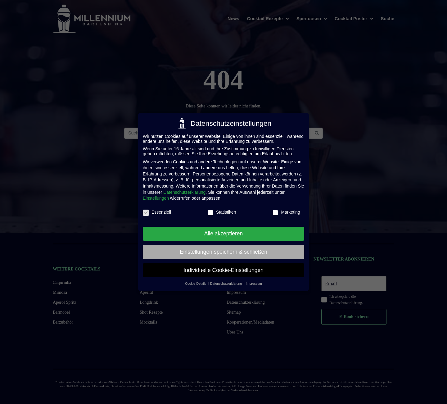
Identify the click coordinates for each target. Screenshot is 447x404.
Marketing (286, 212)
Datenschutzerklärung (184, 192)
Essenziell (157, 212)
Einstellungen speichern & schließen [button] (223, 252)
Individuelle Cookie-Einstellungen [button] (223, 270)
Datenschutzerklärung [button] (226, 283)
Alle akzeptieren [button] (223, 233)
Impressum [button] (254, 283)
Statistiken (221, 212)
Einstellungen (156, 198)
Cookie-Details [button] (196, 283)
